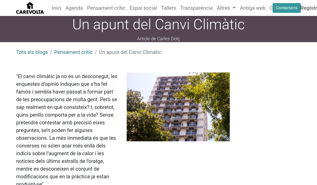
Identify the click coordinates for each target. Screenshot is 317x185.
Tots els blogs (32, 52)
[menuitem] (57, 8)
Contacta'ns (287, 7)
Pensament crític (73, 52)
